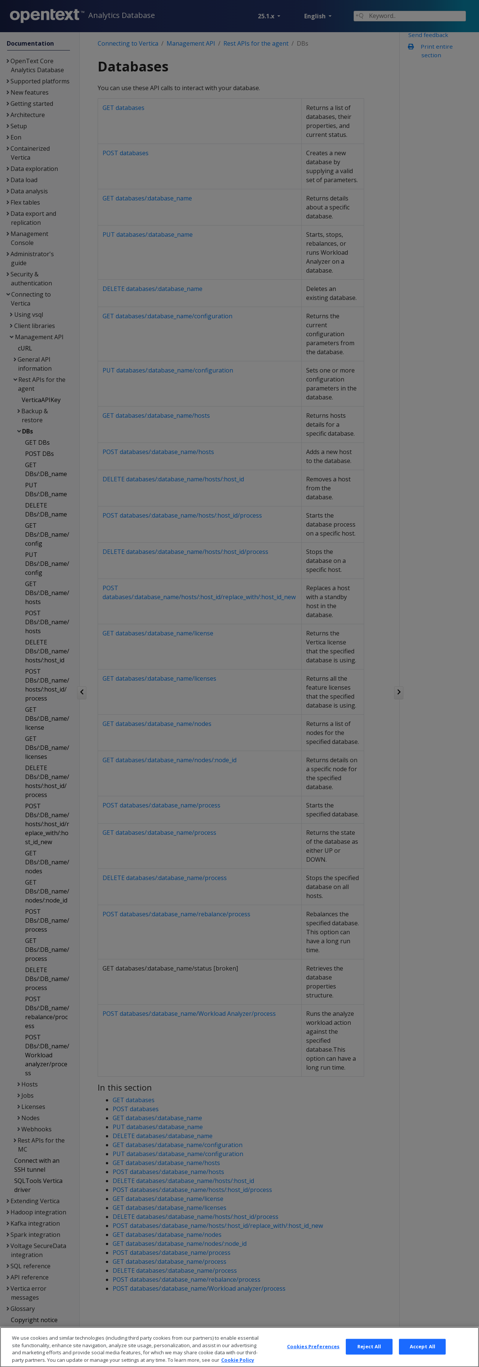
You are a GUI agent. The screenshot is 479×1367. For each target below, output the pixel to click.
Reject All (369, 1357)
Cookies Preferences (313, 1357)
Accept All (422, 1357)
